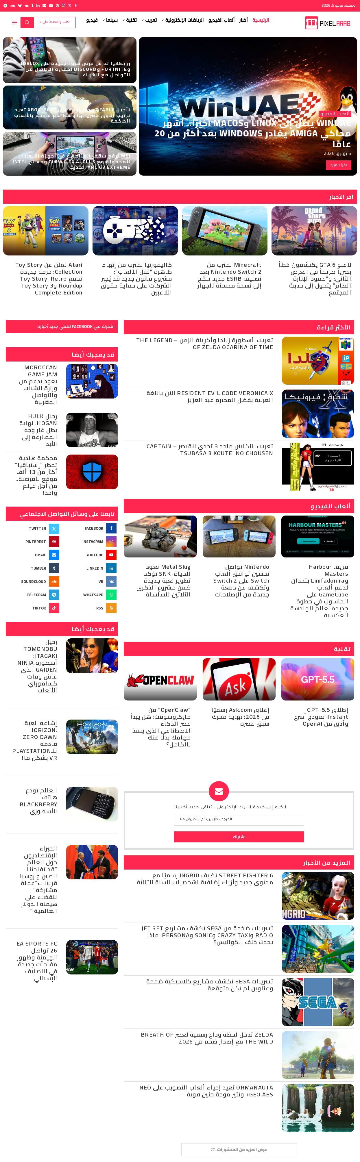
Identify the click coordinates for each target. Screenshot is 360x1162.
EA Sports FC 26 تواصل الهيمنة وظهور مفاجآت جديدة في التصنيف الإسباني (37, 960)
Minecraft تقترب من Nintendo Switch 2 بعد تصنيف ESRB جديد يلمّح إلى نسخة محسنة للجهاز (229, 275)
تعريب (151, 20)
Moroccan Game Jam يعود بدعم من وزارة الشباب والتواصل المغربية (38, 384)
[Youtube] (51, 6)
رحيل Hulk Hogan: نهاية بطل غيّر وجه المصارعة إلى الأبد (38, 430)
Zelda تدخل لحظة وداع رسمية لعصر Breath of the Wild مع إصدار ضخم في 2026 (207, 1038)
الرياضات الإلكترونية (184, 20)
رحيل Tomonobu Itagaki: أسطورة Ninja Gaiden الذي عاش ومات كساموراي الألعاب (37, 666)
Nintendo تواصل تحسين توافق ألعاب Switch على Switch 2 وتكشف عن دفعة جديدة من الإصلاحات (241, 580)
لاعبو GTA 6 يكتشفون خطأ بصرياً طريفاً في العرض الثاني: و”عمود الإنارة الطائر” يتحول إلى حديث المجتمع (315, 278)
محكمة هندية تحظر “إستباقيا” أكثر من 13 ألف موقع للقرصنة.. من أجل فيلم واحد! (36, 475)
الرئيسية (260, 20)
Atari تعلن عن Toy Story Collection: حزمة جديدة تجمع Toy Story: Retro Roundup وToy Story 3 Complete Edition (49, 278)
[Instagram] (63, 6)
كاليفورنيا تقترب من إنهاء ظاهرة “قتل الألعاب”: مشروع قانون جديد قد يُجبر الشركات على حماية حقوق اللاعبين (136, 278)
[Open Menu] (14, 22)
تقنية (131, 20)
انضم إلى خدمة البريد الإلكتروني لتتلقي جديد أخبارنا (230, 807)
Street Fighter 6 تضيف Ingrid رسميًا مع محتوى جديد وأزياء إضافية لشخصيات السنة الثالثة (205, 878)
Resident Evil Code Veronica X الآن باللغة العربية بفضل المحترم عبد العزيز (210, 396)
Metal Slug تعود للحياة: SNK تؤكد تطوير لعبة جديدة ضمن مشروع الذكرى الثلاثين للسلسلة (163, 580)
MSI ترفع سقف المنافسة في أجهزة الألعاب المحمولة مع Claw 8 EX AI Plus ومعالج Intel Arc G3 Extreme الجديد (72, 161)
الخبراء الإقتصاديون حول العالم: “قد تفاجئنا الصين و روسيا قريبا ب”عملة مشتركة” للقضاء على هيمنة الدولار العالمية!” (38, 879)
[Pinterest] (57, 6)
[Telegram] (5, 6)
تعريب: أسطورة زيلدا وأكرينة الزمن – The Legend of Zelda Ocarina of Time (204, 343)
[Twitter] (70, 6)
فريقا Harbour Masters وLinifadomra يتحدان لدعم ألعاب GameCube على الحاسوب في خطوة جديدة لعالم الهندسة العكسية (319, 590)
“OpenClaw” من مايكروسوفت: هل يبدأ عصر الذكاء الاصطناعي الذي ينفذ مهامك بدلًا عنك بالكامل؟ (160, 727)
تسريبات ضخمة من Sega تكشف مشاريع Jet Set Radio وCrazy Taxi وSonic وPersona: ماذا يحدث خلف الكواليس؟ (207, 935)
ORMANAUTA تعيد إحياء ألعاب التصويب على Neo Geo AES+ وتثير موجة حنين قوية (206, 1091)
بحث (27, 22)
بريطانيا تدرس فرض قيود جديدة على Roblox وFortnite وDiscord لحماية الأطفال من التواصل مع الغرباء (74, 69)
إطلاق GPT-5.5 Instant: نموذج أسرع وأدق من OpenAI (321, 716)
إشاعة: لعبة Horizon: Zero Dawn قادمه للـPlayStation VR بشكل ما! (35, 740)
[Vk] (27, 6)
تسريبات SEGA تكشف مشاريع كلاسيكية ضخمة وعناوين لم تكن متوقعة (209, 985)
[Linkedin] (38, 6)
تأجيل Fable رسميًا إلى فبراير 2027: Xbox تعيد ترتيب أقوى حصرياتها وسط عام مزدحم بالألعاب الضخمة (72, 115)
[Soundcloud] (12, 6)
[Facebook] (76, 6)
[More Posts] (239, 1149)
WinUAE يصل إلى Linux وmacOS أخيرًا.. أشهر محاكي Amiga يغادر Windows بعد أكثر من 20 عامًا (252, 133)
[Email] (44, 6)
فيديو (92, 20)
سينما (112, 20)
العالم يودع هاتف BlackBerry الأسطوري (39, 800)
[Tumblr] (33, 6)
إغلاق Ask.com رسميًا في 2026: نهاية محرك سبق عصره (240, 716)
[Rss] (90, 608)
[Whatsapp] (90, 595)
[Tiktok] (33, 608)
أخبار (243, 20)
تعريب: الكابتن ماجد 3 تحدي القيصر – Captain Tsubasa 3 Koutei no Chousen (210, 449)
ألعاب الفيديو (221, 20)
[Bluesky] (20, 6)
